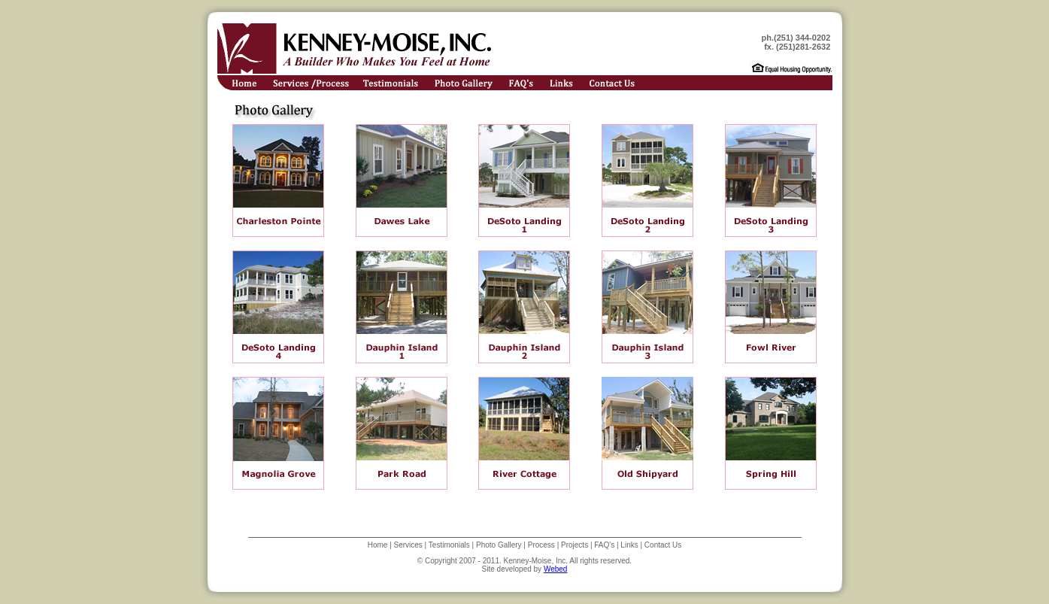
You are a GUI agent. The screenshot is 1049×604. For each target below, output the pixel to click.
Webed (556, 569)
